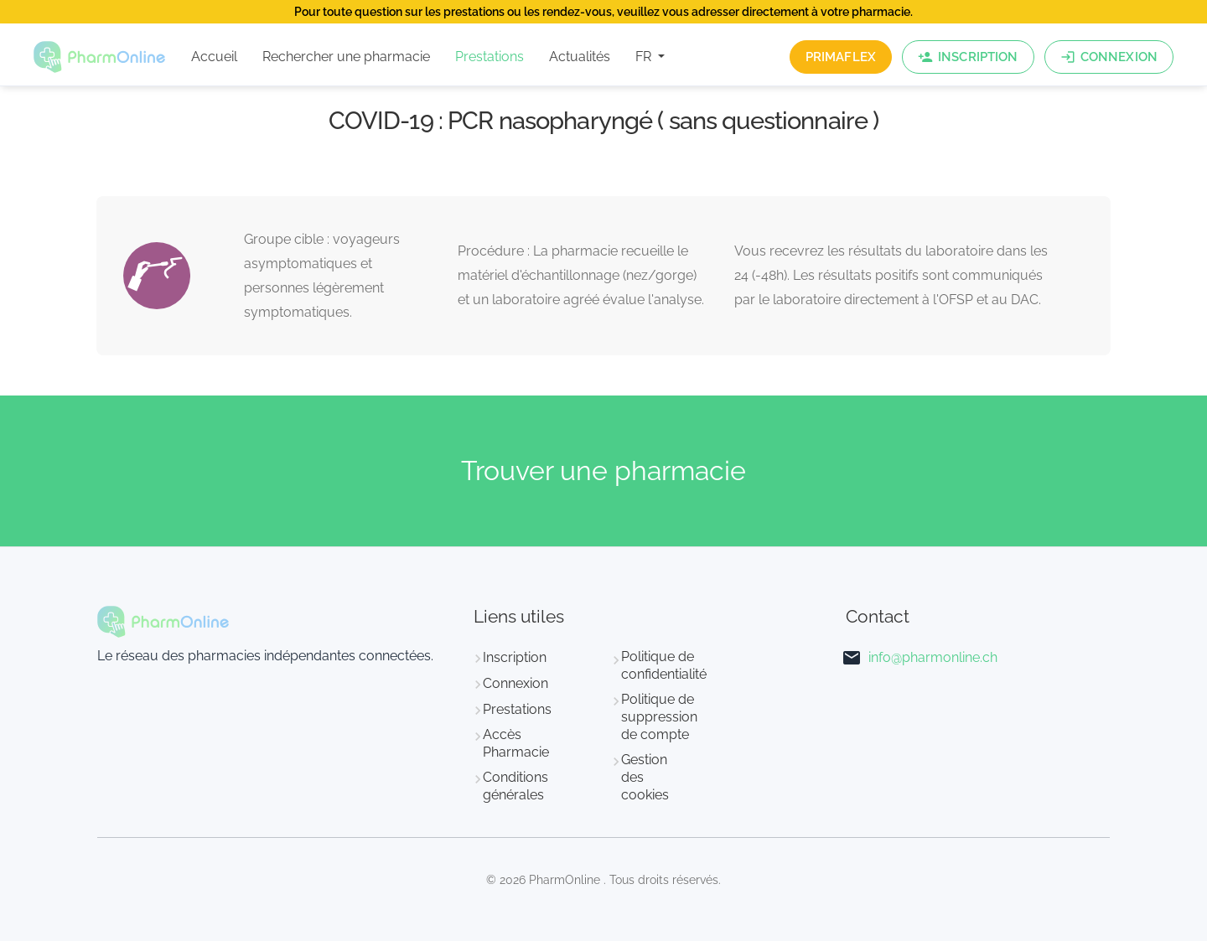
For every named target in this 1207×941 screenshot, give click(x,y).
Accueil (214, 57)
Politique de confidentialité (664, 665)
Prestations (489, 57)
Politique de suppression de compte (659, 716)
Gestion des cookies (645, 777)
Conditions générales (515, 786)
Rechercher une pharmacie (346, 57)
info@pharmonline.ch (932, 657)
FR (645, 57)
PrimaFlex (841, 57)
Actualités (579, 57)
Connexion (515, 683)
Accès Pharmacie (516, 743)
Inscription (515, 657)
